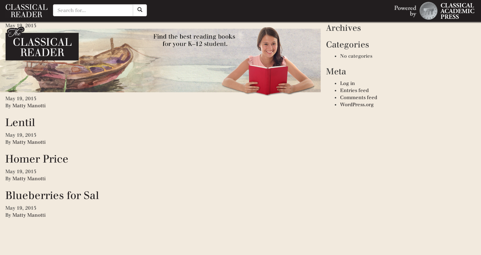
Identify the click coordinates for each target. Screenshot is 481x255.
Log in (347, 83)
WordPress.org (357, 105)
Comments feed (358, 98)
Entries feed (354, 90)
